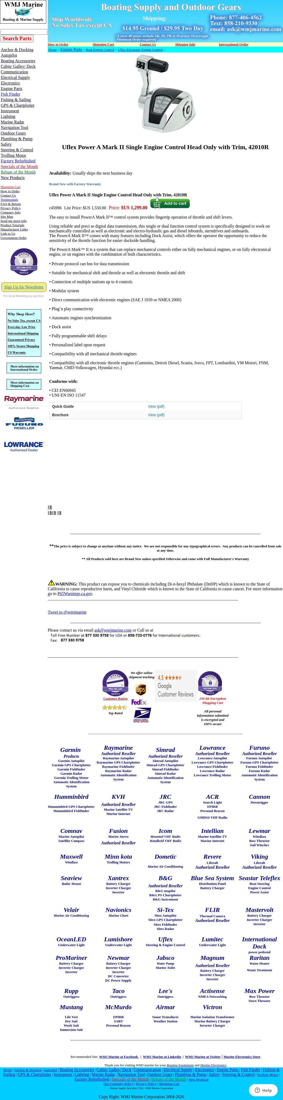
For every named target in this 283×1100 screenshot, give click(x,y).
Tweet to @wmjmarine (67, 612)
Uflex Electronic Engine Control (140, 50)
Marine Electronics (213, 1065)
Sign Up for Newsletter (24, 287)
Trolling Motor (267, 1075)
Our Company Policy (118, 1084)
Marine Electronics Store (242, 1057)
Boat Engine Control (100, 50)
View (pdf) (156, 406)
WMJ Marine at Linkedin (162, 1057)
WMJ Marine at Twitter (203, 1057)
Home (52, 50)
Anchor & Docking (27, 1070)
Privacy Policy (146, 1084)
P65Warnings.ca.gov (74, 593)
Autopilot (50, 1070)
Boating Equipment (180, 1065)
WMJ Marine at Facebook (119, 1057)
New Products (198, 1079)
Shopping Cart (169, 1084)
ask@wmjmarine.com (112, 630)
